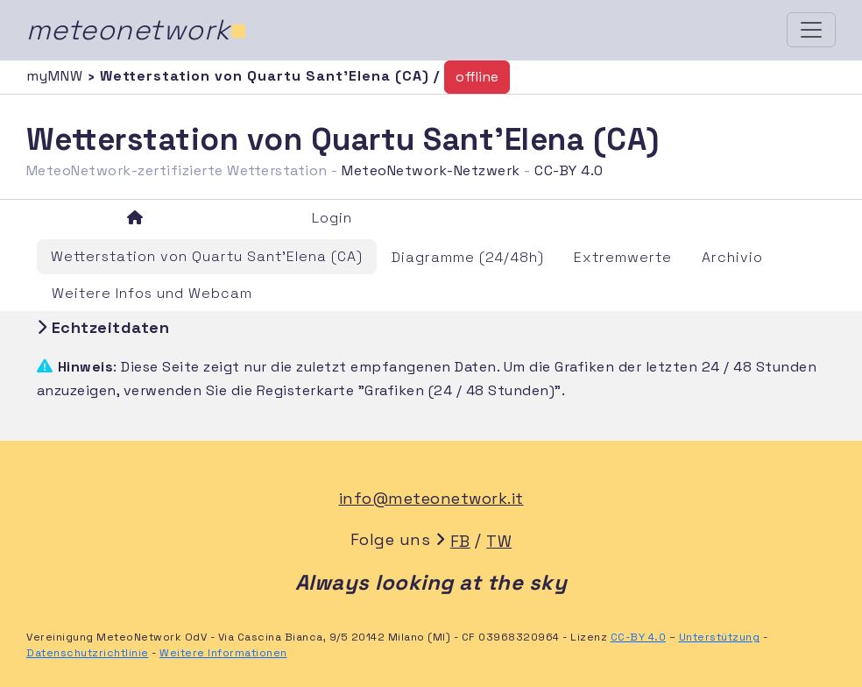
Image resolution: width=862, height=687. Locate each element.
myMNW (57, 76)
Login (332, 218)
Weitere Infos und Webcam (152, 293)
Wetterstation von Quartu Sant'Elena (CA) (207, 256)
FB (460, 541)
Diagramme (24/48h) (468, 257)
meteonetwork (137, 29)
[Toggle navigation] (811, 29)
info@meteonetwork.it (431, 498)
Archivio (732, 257)
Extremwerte (623, 257)
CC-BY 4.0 (569, 170)
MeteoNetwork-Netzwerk (431, 170)
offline (477, 76)
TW (499, 541)
